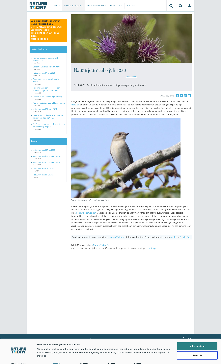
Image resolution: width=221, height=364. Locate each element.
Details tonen (153, 358)
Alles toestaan (197, 339)
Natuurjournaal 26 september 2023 (47, 156)
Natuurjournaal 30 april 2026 (45, 109)
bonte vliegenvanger (86, 212)
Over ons (116, 5)
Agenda (131, 5)
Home (57, 5)
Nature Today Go (101, 245)
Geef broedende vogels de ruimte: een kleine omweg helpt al (49, 125)
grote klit (75, 104)
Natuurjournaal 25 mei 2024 (44, 150)
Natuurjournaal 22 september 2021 (47, 162)
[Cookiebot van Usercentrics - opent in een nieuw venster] (18, 358)
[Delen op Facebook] (177, 95)
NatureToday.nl (117, 237)
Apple (173, 237)
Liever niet (197, 349)
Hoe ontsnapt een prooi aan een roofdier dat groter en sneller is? (46, 89)
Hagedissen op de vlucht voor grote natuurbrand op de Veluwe (48, 116)
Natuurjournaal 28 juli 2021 (44, 168)
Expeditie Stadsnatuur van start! (46, 66)
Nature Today (131, 76)
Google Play (185, 237)
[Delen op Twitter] (181, 95)
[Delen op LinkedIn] (185, 95)
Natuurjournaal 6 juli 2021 (43, 174)
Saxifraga (151, 248)
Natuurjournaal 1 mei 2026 (44, 73)
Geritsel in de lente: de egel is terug (47, 96)
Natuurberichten (73, 5)
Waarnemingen (96, 5)
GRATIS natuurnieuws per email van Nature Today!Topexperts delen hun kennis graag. (46, 32)
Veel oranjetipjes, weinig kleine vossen (49, 103)
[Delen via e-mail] (189, 95)
